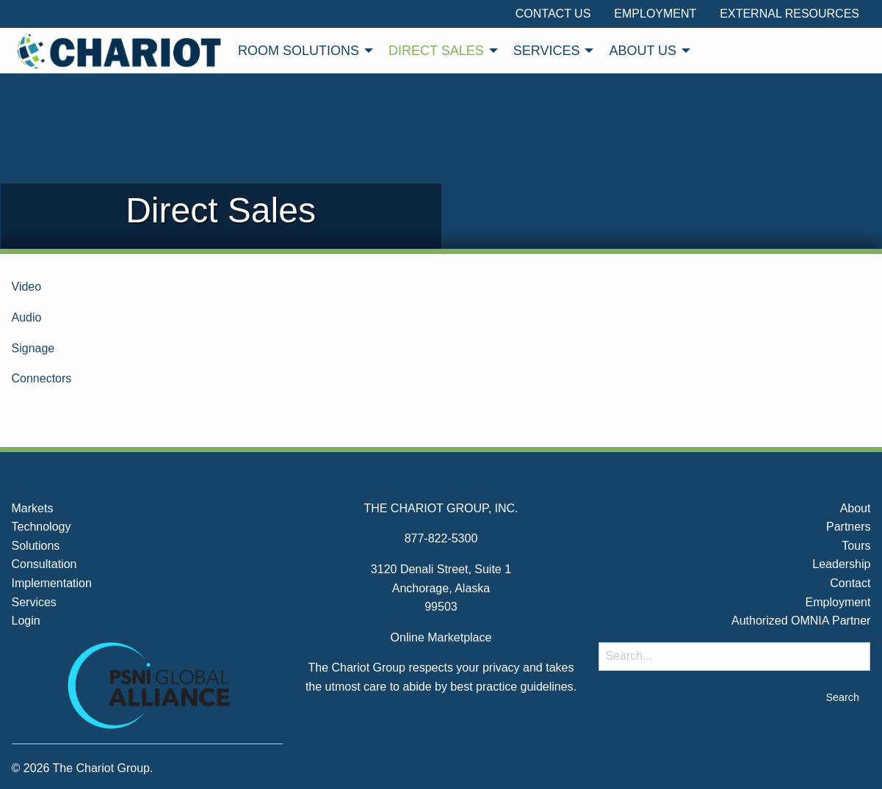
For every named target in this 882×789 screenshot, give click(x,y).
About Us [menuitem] (642, 50)
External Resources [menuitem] (789, 13)
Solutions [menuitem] (36, 545)
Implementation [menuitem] (52, 583)
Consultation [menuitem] (44, 564)
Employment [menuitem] (655, 13)
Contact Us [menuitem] (553, 13)
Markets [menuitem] (33, 508)
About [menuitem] (855, 508)
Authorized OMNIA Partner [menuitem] (800, 620)
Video (27, 286)
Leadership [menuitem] (841, 564)
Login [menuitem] (26, 620)
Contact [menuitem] (850, 583)
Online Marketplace (441, 637)
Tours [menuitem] (856, 545)
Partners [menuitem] (848, 526)
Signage (33, 348)
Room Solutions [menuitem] (298, 50)
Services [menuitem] (546, 50)
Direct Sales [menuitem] (436, 50)
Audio (27, 317)
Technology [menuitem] (41, 526)
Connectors (42, 378)
